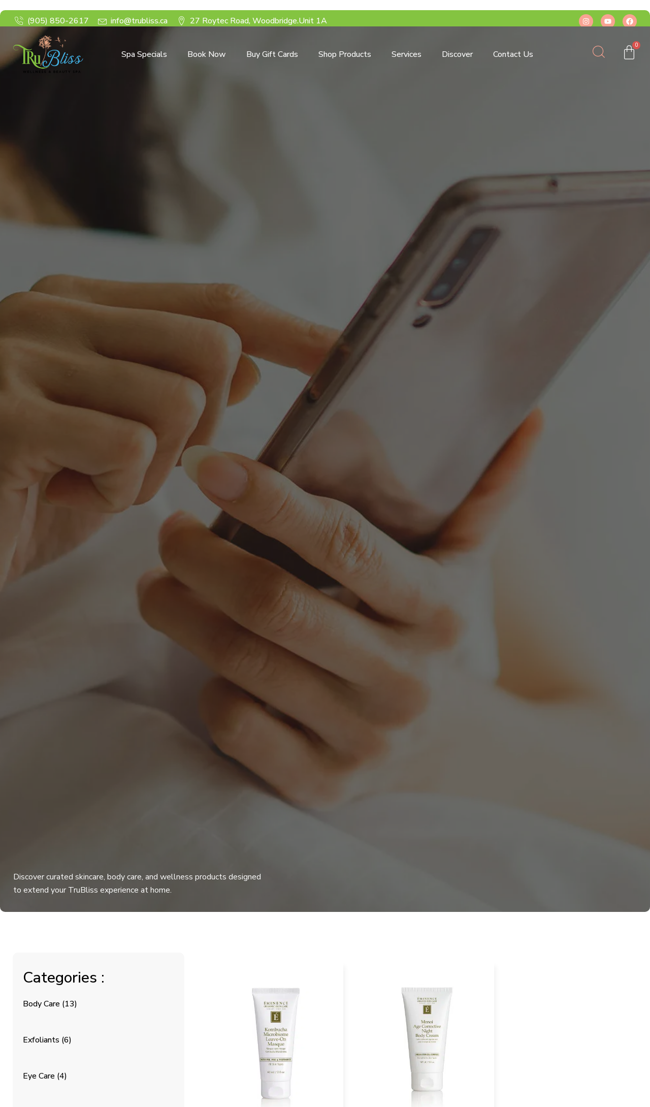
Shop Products (344, 54)
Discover (457, 54)
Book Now (206, 54)
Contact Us (513, 54)
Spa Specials (144, 54)
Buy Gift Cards (272, 54)
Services (406, 54)
